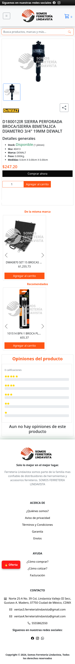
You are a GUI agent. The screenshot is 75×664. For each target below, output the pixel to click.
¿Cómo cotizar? (37, 568)
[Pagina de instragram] (58, 3)
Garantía (37, 531)
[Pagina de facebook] (54, 3)
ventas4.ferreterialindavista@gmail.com (37, 616)
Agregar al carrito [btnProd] (37, 184)
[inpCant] (13, 184)
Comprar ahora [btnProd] (37, 174)
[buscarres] (69, 31)
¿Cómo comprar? (37, 562)
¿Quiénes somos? (37, 511)
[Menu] (6, 16)
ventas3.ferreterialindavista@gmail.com (37, 609)
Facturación (37, 575)
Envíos (37, 538)
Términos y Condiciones (37, 525)
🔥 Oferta (11, 565)
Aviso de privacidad (37, 518)
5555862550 (38, 623)
